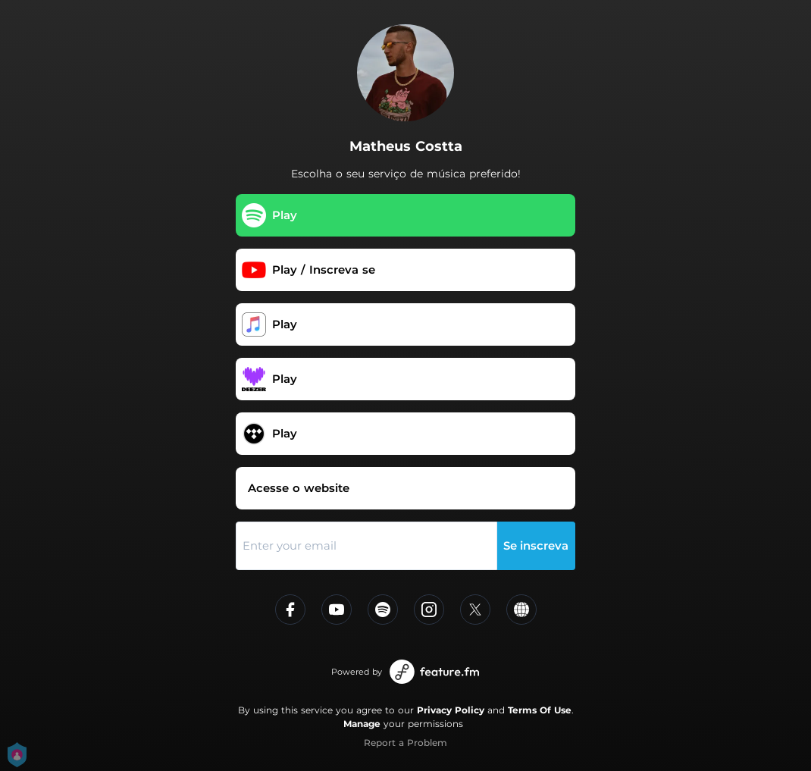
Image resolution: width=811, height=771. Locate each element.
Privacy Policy (450, 710)
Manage (361, 723)
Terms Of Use (539, 710)
